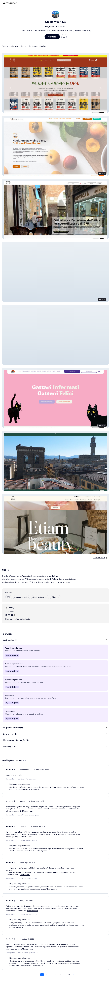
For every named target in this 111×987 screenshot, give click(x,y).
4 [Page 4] (55, 974)
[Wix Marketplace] (10, 3)
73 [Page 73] (69, 974)
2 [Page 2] (46, 974)
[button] (55, 83)
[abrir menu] (106, 3)
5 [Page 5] (60, 974)
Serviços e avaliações (37, 46)
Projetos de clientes (10, 46)
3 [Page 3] (51, 974)
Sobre (23, 46)
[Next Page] (74, 974)
